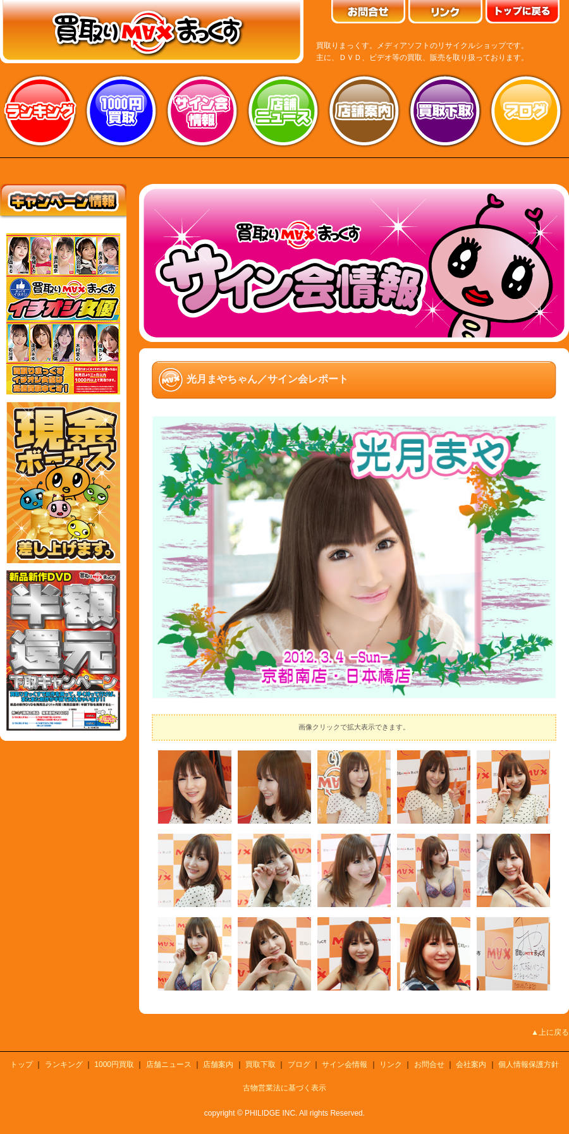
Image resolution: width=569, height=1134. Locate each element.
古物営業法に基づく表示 (284, 1087)
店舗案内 (364, 110)
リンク (390, 1064)
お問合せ (429, 1064)
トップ (21, 1064)
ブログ (526, 110)
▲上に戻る (550, 1032)
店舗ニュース (283, 110)
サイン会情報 (202, 110)
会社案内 (471, 1064)
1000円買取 (114, 1064)
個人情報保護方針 (528, 1064)
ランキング (40, 110)
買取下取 (260, 1064)
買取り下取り (445, 110)
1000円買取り (121, 110)
